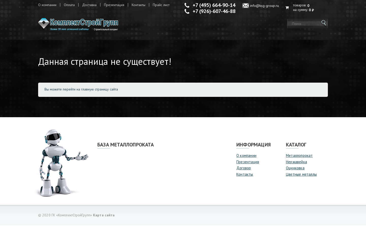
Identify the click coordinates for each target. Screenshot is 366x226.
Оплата (69, 5)
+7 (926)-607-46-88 (214, 11)
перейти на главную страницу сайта (90, 90)
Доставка (89, 5)
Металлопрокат (299, 156)
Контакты (138, 5)
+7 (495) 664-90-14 (214, 5)
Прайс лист (161, 5)
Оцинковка (295, 168)
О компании (47, 5)
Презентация (114, 5)
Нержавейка (296, 162)
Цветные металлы (301, 174)
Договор (243, 168)
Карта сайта (104, 216)
